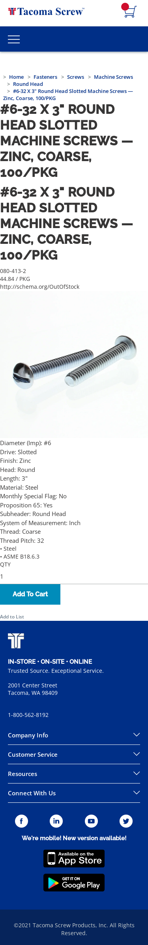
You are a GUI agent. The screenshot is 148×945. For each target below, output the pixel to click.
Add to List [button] (12, 616)
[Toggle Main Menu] (14, 39)
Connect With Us (32, 793)
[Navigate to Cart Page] (130, 12)
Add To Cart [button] (30, 594)
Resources (22, 774)
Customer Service (33, 754)
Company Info (28, 735)
